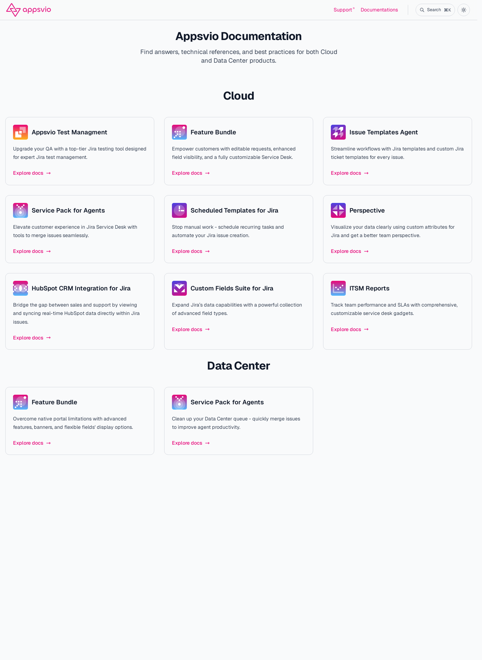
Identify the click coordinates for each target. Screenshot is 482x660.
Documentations (379, 10)
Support (344, 10)
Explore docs (32, 173)
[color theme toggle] (463, 10)
